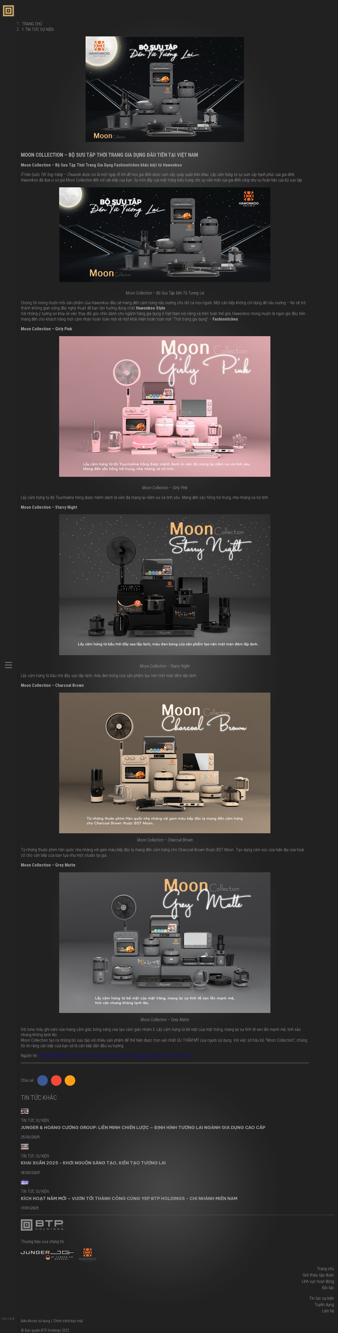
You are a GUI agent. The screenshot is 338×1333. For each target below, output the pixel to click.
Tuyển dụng (324, 1304)
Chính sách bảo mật (68, 1321)
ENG (4, 1319)
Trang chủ (325, 1268)
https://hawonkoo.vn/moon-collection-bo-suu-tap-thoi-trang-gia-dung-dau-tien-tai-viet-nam (114, 1055)
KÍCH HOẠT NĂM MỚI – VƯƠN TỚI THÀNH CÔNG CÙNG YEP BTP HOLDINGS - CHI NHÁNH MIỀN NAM (129, 1198)
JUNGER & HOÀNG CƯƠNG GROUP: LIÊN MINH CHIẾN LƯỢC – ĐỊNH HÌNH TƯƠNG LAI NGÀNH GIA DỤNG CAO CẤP (143, 1127)
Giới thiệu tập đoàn (318, 1275)
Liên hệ (328, 1310)
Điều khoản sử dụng (35, 1321)
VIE (12, 1319)
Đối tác (328, 1287)
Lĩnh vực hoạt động (318, 1281)
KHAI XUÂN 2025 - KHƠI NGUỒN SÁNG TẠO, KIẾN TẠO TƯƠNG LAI (93, 1162)
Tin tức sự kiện (39, 29)
